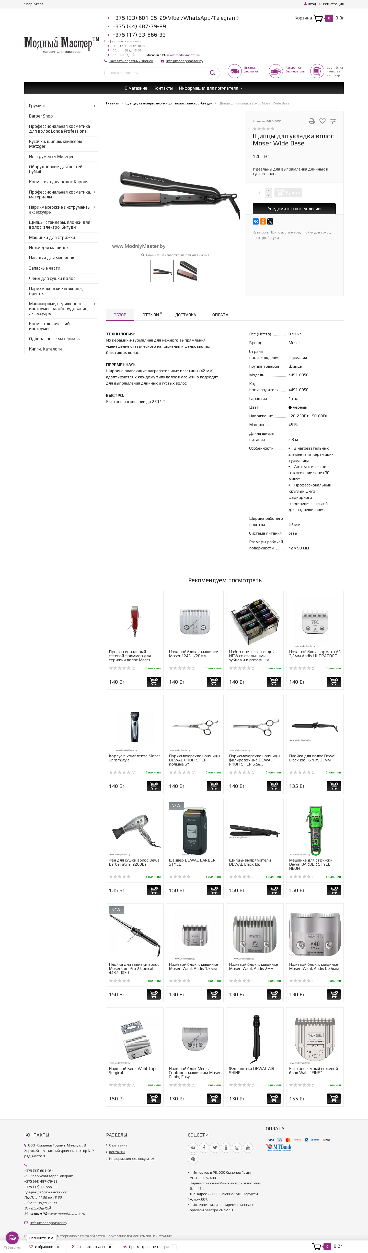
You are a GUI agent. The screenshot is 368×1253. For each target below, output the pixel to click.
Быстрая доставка (251, 69)
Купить (293, 192)
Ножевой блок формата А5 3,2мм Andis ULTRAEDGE (315, 653)
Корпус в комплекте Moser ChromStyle (134, 757)
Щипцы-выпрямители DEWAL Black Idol (250, 862)
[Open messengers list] (12, 1237)
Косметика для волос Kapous (58, 181)
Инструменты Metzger (51, 156)
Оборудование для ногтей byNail (56, 169)
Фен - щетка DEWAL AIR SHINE (251, 1070)
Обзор (120, 314)
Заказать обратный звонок (131, 61)
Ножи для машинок (48, 247)
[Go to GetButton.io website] (12, 1247)
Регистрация (333, 4)
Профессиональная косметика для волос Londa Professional (59, 129)
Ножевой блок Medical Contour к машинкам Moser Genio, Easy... (195, 1072)
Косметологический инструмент (49, 326)
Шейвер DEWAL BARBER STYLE (192, 862)
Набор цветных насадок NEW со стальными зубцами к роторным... (252, 655)
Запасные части (44, 268)
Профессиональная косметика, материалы (60, 194)
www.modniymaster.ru (183, 55)
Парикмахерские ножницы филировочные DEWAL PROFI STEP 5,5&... (254, 760)
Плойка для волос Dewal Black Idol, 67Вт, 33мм (312, 757)
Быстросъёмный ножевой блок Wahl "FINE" (313, 1070)
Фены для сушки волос (52, 278)
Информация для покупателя (208, 88)
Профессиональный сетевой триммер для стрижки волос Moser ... (131, 655)
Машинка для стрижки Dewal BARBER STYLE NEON (310, 864)
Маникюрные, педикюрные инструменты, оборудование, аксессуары (58, 308)
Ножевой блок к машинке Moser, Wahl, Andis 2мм (253, 966)
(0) (122, 668)
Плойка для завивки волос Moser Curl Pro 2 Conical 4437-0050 (134, 968)
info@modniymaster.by (184, 61)
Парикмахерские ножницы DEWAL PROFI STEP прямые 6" (194, 760)
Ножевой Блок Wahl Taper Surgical (134, 1070)
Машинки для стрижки (52, 237)
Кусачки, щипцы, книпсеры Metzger (55, 144)
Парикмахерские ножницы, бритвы (56, 291)
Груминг (37, 105)
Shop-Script (33, 4)
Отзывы (152, 314)
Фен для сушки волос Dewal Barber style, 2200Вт (134, 862)
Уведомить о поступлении (294, 208)
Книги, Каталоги (45, 349)
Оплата (220, 314)
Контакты (163, 88)
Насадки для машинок (51, 257)
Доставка (185, 314)
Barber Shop (41, 116)
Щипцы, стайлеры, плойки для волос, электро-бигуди (59, 225)
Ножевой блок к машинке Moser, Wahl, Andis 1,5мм (193, 966)
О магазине (136, 88)
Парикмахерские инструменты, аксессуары (60, 210)
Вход (310, 4)
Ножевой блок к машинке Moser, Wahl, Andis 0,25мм (314, 966)
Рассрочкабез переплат (295, 69)
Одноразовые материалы (54, 338)
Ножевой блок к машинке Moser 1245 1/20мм (193, 653)
